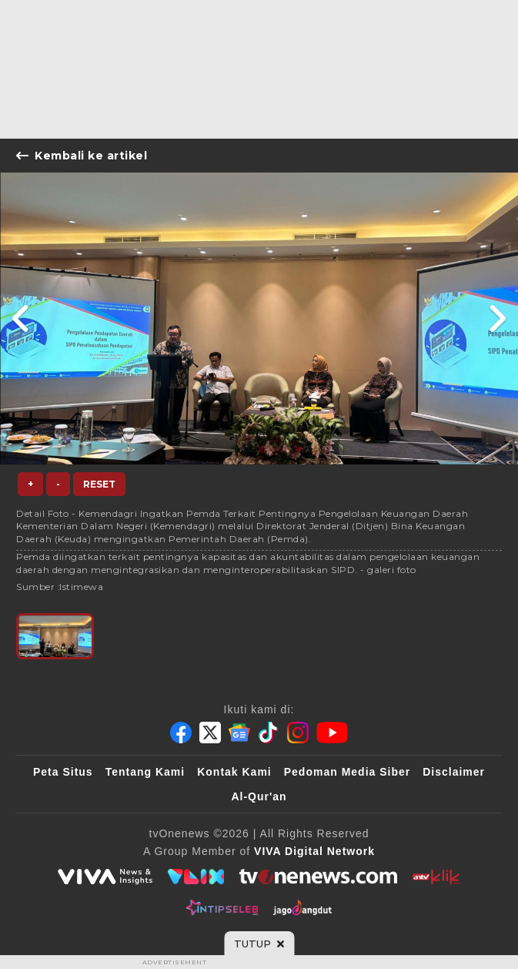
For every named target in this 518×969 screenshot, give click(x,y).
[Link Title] (21, 318)
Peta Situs (63, 772)
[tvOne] (318, 876)
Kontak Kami (234, 772)
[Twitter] (210, 732)
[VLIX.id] (196, 876)
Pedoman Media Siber (347, 772)
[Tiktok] (268, 732)
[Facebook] (181, 732)
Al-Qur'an (258, 796)
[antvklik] (436, 876)
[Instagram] (298, 732)
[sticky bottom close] (259, 943)
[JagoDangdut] (303, 907)
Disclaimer (454, 772)
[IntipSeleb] (222, 907)
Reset (99, 484)
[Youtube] (332, 732)
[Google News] (239, 732)
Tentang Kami (145, 772)
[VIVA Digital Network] (314, 851)
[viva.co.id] (105, 876)
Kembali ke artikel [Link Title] (81, 156)
